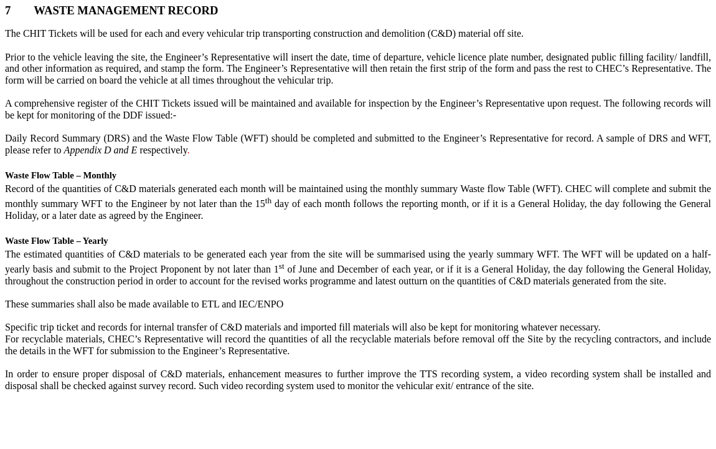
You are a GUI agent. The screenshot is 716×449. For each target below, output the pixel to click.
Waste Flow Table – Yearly (56, 241)
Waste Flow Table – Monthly (60, 175)
